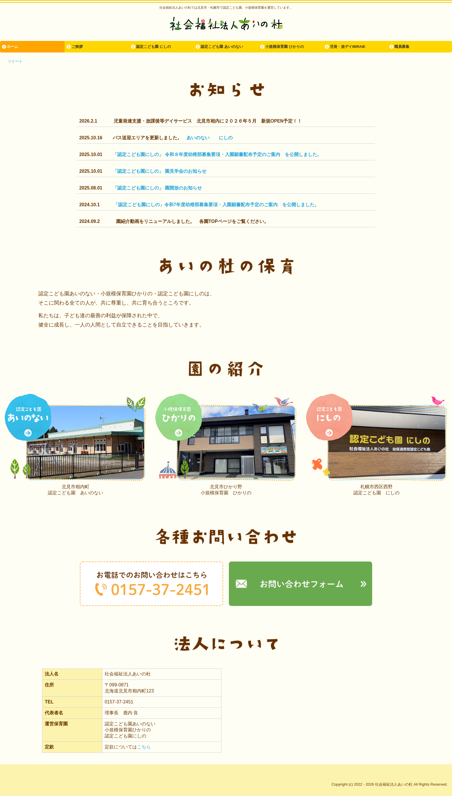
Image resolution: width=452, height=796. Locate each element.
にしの (226, 137)
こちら (144, 746)
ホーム (12, 46)
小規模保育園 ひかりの (284, 46)
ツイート (14, 61)
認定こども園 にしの (153, 46)
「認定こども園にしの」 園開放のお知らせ (157, 187)
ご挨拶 (77, 46)
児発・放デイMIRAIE (348, 46)
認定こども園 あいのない (222, 46)
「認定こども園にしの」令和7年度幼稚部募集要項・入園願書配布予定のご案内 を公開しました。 (216, 204)
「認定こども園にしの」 (139, 154)
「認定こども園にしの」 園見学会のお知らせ (159, 171)
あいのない (198, 137)
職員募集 (401, 46)
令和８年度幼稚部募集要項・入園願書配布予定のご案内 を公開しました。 (243, 154)
